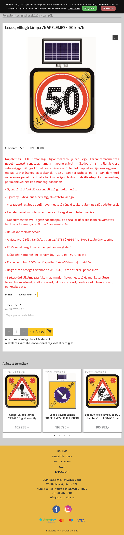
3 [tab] (64, 435)
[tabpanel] (22, 401)
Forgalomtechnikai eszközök (21, 15)
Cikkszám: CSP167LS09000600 (24, 148)
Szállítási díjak (62, 456)
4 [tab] (69, 435)
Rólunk (62, 451)
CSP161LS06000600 (15, 372)
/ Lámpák (46, 15)
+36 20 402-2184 (62, 492)
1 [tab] (54, 435)
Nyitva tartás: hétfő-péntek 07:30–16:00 (62, 488)
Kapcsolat (62, 471)
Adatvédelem (62, 461)
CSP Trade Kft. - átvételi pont (62, 479)
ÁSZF (62, 466)
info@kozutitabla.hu (62, 497)
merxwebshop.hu (69, 530)
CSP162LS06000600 (95, 372)
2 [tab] (59, 435)
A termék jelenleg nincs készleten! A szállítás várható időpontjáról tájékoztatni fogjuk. (39, 341)
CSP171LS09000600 (55, 372)
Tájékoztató (74, 8)
